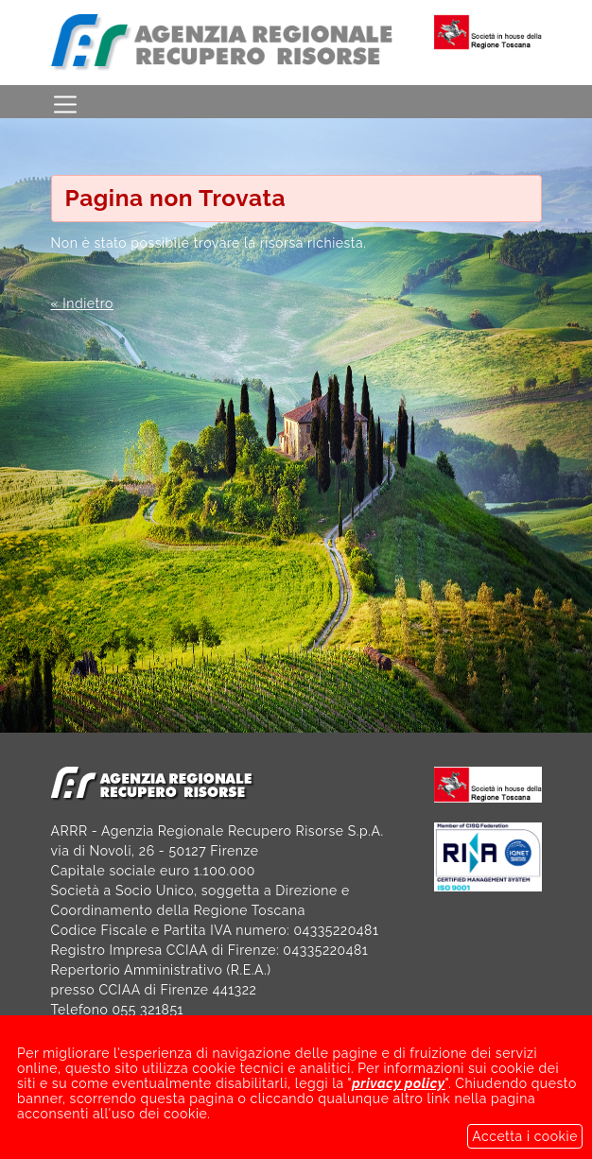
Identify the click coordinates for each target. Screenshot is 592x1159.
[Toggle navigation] (65, 101)
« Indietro (82, 303)
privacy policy (398, 1094)
